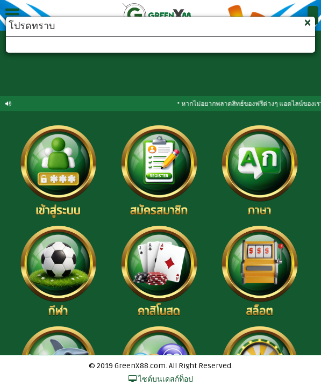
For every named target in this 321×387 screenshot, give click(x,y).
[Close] (307, 22)
